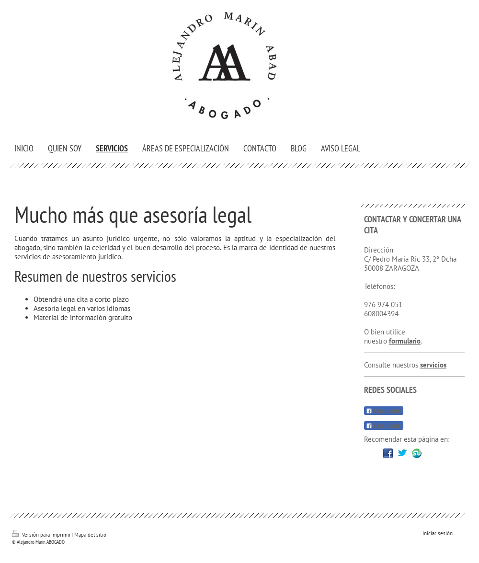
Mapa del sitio (90, 534)
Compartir (383, 411)
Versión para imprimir (42, 534)
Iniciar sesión (437, 533)
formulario (405, 340)
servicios (433, 364)
